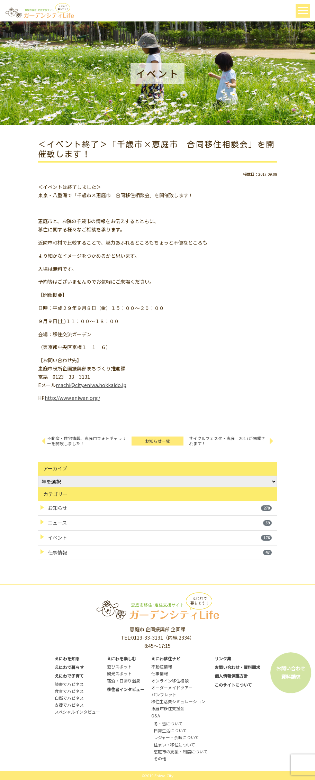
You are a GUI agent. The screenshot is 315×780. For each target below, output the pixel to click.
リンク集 (223, 658)
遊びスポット (119, 666)
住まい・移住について (174, 744)
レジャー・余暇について (176, 737)
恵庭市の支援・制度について (181, 751)
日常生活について (170, 730)
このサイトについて (233, 685)
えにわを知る (67, 658)
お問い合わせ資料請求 (290, 672)
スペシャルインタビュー (77, 712)
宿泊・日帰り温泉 (123, 680)
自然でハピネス (69, 698)
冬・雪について (168, 723)
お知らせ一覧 (157, 441)
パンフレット (164, 694)
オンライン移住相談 (170, 680)
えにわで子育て (69, 676)
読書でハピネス (69, 684)
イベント (160, 537)
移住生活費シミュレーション (178, 701)
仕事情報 (160, 552)
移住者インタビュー (125, 689)
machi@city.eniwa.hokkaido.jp (91, 385)
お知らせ (160, 507)
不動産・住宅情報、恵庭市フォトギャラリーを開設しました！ (86, 440)
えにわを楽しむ (121, 658)
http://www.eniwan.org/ (72, 397)
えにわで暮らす (69, 667)
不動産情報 (161, 666)
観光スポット (119, 673)
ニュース (160, 522)
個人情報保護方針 (231, 676)
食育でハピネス (69, 691)
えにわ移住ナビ (165, 658)
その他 (160, 758)
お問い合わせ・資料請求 (237, 667)
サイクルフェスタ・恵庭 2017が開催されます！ (227, 440)
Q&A (155, 715)
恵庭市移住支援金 (167, 708)
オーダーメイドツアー (171, 687)
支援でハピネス (69, 705)
